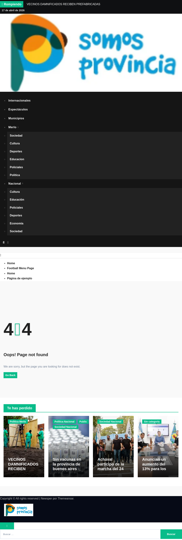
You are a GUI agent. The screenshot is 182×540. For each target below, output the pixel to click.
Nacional (15, 183)
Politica (15, 175)
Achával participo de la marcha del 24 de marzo (113, 467)
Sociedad (16, 135)
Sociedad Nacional (66, 427)
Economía (16, 223)
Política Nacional (64, 421)
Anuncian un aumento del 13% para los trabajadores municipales (154, 470)
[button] (8, 243)
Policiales (16, 167)
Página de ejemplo (19, 278)
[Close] (0, 255)
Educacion (17, 159)
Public (83, 421)
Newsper (46, 499)
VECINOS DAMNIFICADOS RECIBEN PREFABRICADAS (23, 470)
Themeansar (65, 499)
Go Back (10, 375)
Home (11, 263)
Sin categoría (152, 421)
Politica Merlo (18, 421)
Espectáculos (18, 109)
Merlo (13, 127)
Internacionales (20, 100)
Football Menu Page (20, 268)
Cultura (15, 143)
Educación (17, 199)
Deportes (16, 151)
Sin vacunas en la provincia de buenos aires (67, 465)
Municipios (16, 118)
